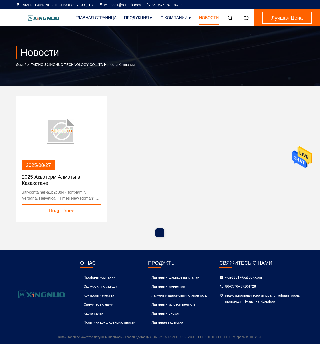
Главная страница (96, 18)
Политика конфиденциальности (110, 322)
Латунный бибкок (166, 314)
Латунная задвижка (167, 322)
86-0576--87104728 (164, 5)
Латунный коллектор (168, 286)
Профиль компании (100, 278)
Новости (209, 18)
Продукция (138, 18)
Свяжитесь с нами (98, 304)
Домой (21, 65)
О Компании (176, 18)
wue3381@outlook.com (120, 5)
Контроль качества (99, 296)
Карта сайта (93, 314)
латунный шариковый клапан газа (179, 296)
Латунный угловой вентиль (174, 304)
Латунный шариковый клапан (176, 278)
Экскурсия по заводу (100, 286)
